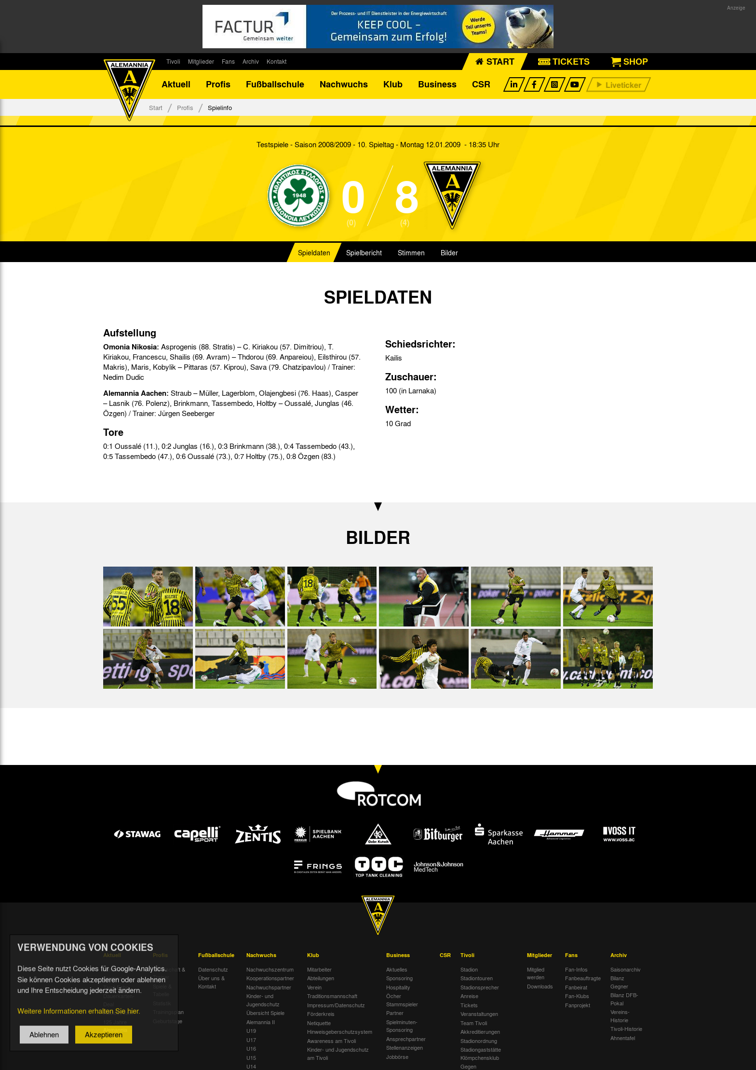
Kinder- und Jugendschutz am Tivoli (338, 1054)
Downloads (540, 986)
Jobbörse (397, 1056)
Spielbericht (364, 253)
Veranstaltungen (479, 1014)
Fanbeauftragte (583, 978)
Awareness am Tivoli (331, 1040)
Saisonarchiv (625, 969)
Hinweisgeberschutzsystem (339, 1032)
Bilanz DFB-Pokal (624, 999)
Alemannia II (260, 1022)
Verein (314, 987)
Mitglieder (201, 61)
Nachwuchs (344, 84)
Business (437, 84)
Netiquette (319, 1023)
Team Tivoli (473, 1023)
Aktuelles (396, 969)
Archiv (251, 61)
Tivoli (173, 61)
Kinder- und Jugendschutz (263, 1000)
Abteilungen (320, 978)
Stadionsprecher (479, 987)
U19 (251, 1031)
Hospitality (398, 987)
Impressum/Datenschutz (336, 1005)
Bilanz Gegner (619, 982)
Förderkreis (321, 1014)
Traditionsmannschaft (332, 996)
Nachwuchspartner (268, 987)
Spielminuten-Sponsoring (402, 1026)
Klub (393, 84)
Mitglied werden (535, 973)
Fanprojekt (577, 1005)
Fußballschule (275, 84)
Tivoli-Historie (626, 1029)
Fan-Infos (576, 969)
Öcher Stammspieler (402, 1000)
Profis (218, 84)
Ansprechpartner (406, 1038)
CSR (481, 84)
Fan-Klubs (577, 996)
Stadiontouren (476, 978)
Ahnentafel (622, 1038)
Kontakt (276, 61)
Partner (395, 1013)
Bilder (449, 253)
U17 (251, 1039)
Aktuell (176, 84)
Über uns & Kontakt (211, 982)
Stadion (469, 969)
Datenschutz (213, 969)
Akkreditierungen (480, 1032)
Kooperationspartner (270, 978)
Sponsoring (399, 978)
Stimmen (411, 253)
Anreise (469, 996)
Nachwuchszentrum (270, 969)
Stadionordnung (478, 1040)
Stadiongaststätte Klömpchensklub (480, 1054)
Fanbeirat (576, 987)
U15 (251, 1057)
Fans (228, 61)
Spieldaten (314, 253)
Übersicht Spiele (265, 1013)
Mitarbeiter (319, 969)
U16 (251, 1049)
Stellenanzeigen (404, 1048)
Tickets (469, 1005)
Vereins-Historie (620, 1016)
